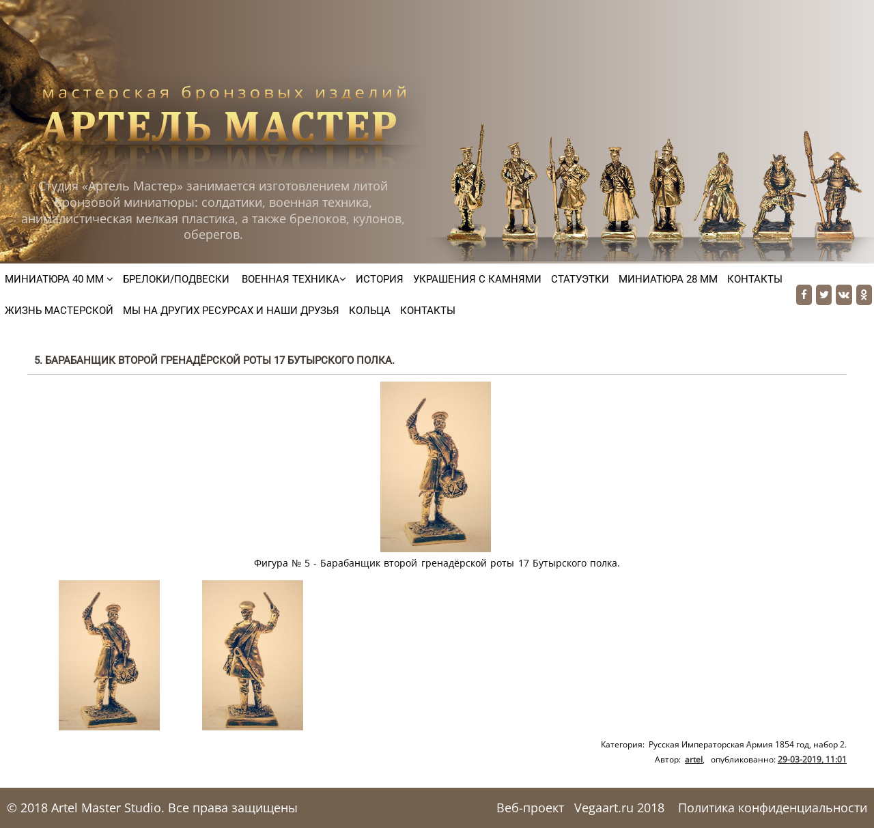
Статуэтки (580, 279)
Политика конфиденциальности (772, 807)
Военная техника (292, 279)
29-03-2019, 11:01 (812, 759)
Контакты (755, 279)
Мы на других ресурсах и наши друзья (231, 310)
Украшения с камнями (477, 279)
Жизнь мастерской (59, 310)
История (380, 279)
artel (694, 759)
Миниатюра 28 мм (668, 279)
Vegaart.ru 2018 (619, 807)
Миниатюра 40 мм (59, 279)
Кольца (370, 310)
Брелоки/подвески (176, 279)
